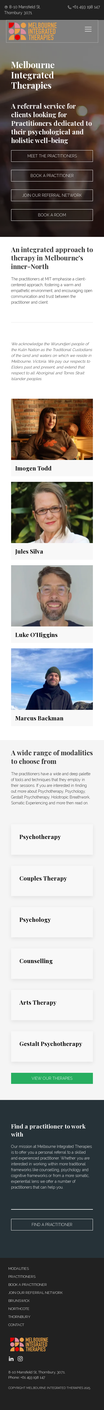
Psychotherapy (40, 836)
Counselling (36, 960)
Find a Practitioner (52, 1224)
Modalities (18, 1268)
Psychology (35, 919)
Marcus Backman (39, 718)
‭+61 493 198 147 (84, 7)
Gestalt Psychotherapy (50, 1043)
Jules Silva (29, 551)
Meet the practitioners (52, 156)
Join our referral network (52, 195)
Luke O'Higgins (36, 634)
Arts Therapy (37, 1002)
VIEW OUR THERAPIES (52, 1078)
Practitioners (21, 1277)
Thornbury (19, 1317)
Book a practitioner (52, 175)
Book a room (52, 215)
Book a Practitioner (27, 1285)
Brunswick (19, 1301)
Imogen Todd (33, 468)
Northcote (18, 1309)
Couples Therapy (43, 878)
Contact (16, 1325)
